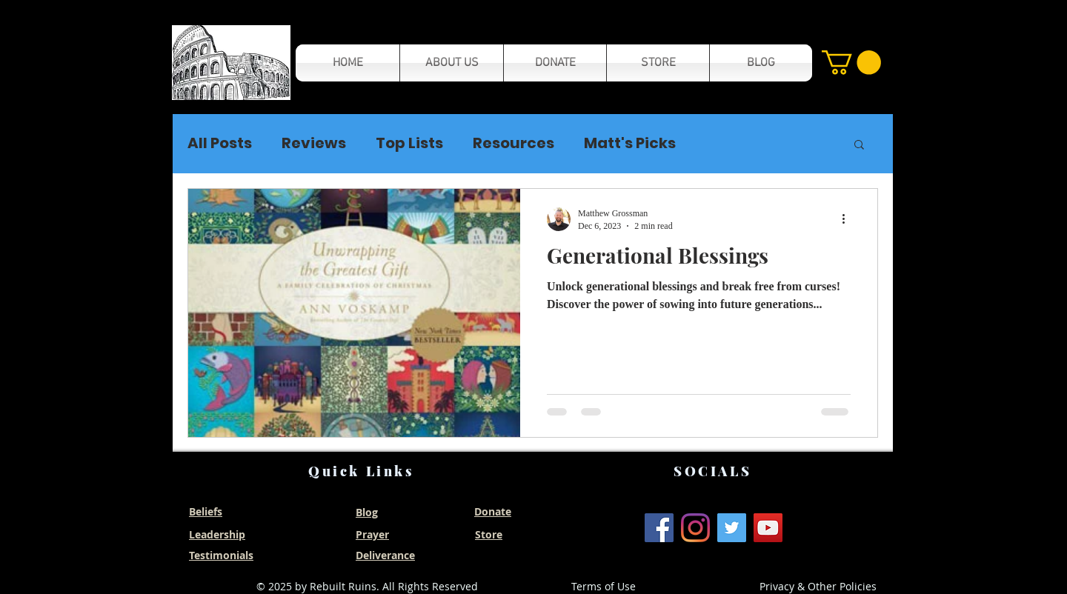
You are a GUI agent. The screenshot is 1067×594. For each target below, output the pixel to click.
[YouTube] (768, 527)
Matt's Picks (630, 143)
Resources (513, 143)
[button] (231, 62)
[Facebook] (659, 527)
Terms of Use (603, 586)
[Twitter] (731, 527)
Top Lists (409, 143)
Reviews (314, 143)
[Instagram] (695, 527)
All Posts (219, 143)
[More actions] (848, 219)
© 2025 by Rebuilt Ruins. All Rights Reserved (367, 586)
